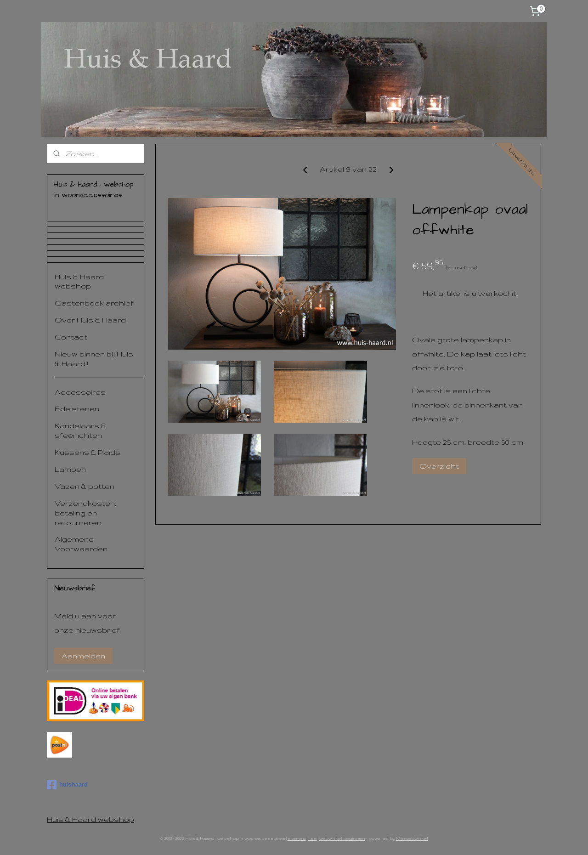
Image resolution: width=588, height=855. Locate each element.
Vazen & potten (84, 486)
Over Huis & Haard (90, 320)
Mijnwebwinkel (412, 838)
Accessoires (80, 392)
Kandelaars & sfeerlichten (80, 430)
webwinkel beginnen (342, 838)
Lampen (70, 469)
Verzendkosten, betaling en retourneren (85, 513)
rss (312, 838)
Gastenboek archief (94, 303)
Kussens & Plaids (87, 452)
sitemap (297, 838)
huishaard (67, 784)
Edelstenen (77, 408)
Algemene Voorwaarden (81, 544)
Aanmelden (83, 655)
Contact (71, 337)
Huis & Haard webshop (79, 281)
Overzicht (439, 466)
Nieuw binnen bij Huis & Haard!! (94, 359)
